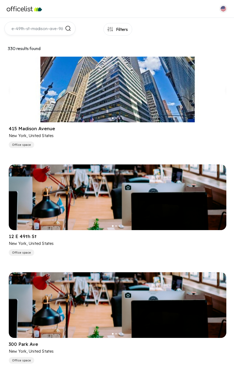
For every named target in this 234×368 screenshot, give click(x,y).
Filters (122, 29)
